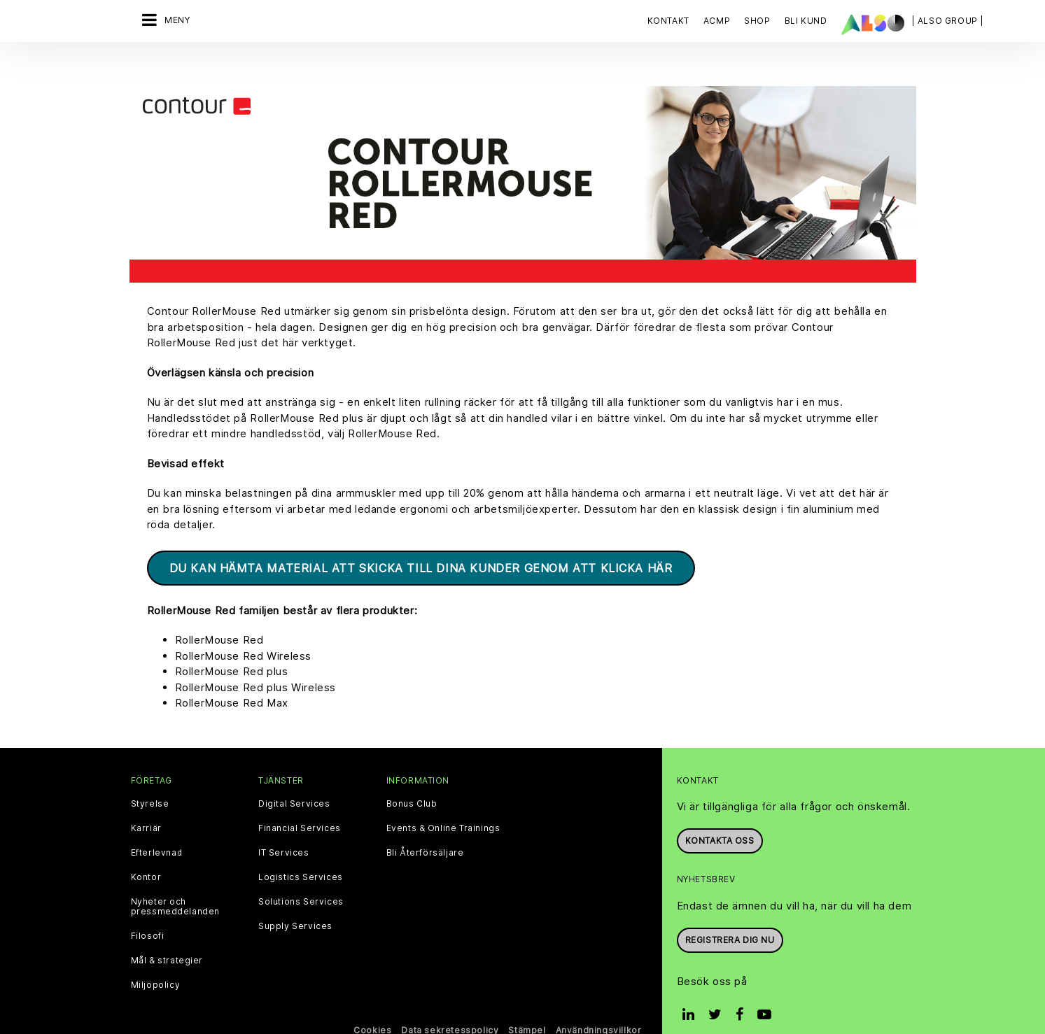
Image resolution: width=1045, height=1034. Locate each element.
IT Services (283, 830)
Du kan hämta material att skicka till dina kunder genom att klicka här (421, 545)
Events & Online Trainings (443, 805)
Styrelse (150, 781)
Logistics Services (300, 854)
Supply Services (295, 903)
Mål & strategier (167, 937)
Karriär (146, 805)
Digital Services (294, 781)
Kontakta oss (720, 817)
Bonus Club (411, 781)
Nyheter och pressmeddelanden (175, 883)
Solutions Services (301, 879)
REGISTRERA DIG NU (730, 917)
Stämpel (526, 1007)
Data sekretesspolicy (449, 1007)
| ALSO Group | (947, 20)
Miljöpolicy (156, 962)
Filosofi (147, 913)
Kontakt (668, 20)
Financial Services (299, 805)
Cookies (372, 1007)
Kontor (146, 854)
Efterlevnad (157, 830)
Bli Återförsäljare (425, 830)
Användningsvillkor (599, 1007)
